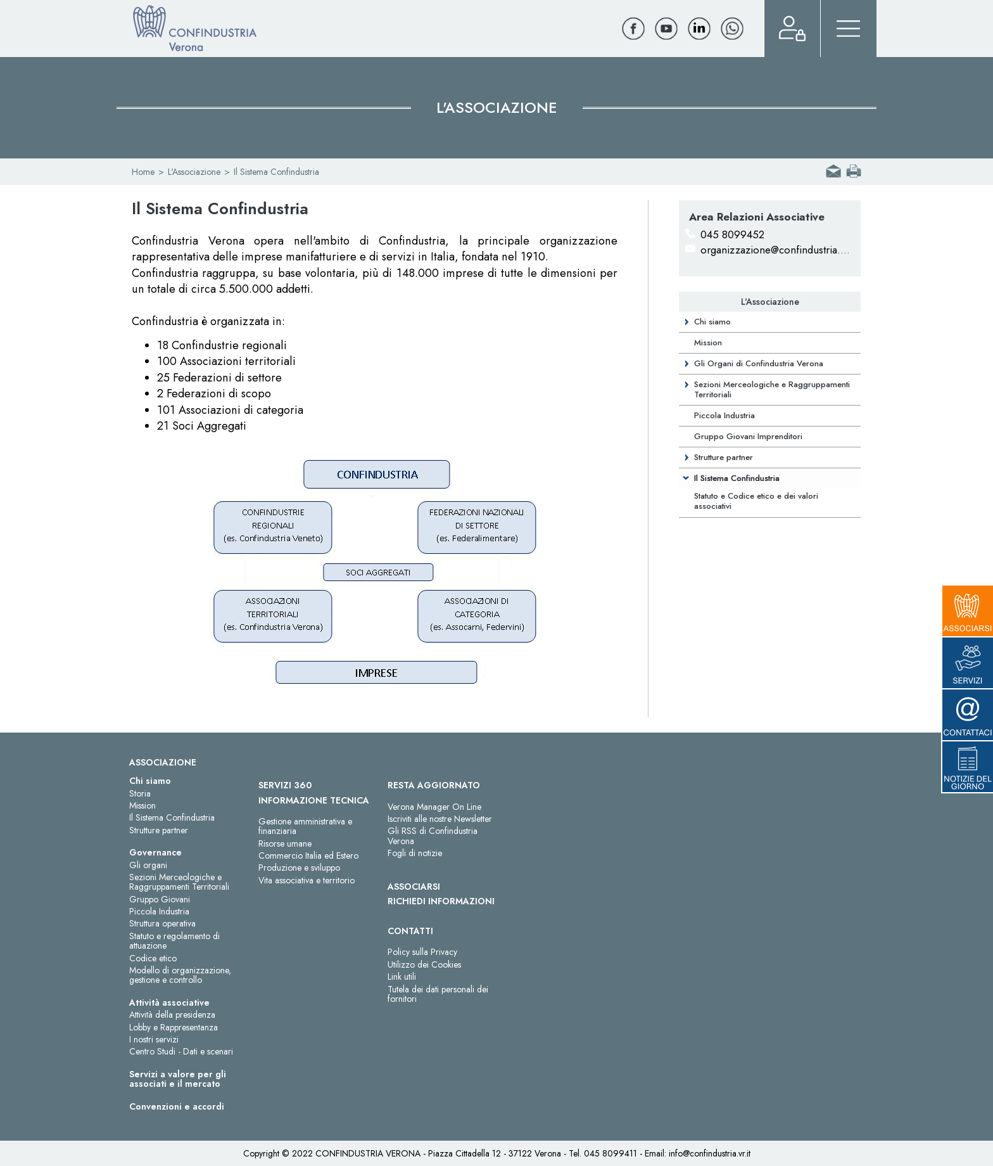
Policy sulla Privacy (422, 951)
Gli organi (148, 865)
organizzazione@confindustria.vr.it (778, 249)
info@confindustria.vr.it (709, 1153)
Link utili (402, 976)
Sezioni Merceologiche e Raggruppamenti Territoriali (772, 389)
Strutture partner (723, 457)
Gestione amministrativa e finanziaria (305, 826)
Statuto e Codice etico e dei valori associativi (756, 501)
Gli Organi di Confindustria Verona (758, 363)
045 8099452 (732, 234)
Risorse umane (285, 843)
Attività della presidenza (172, 1014)
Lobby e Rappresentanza (173, 1027)
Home (143, 171)
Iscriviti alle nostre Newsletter (440, 818)
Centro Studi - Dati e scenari (181, 1051)
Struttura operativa (162, 923)
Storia (140, 793)
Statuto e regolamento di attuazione (174, 941)
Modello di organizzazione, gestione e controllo (180, 975)
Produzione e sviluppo (299, 867)
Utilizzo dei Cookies (424, 964)
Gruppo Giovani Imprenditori (748, 436)
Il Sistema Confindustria (737, 478)
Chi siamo (712, 322)
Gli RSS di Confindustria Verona (433, 835)
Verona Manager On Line (434, 806)
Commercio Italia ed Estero (308, 855)
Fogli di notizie (415, 853)
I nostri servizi (154, 1039)
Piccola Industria (724, 415)
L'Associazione (194, 171)
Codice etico (153, 958)
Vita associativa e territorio (306, 880)
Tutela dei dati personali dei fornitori (438, 994)
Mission (708, 342)
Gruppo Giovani (159, 899)
